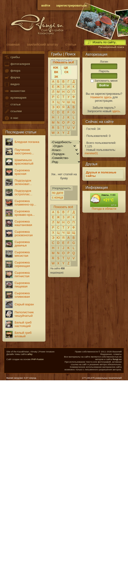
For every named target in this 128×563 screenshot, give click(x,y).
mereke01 (91, 153)
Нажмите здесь (101, 97)
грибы (12, 57)
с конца (57, 197)
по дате (57, 193)
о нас (11, 118)
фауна (12, 78)
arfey (30, 354)
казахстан (14, 91)
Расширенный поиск (111, 47)
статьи (12, 105)
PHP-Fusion (37, 359)
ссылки (13, 111)
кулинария (15, 98)
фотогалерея (17, 64)
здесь (116, 111)
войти (45, 5)
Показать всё (63, 207)
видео (12, 84)
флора (12, 71)
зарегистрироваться (71, 5)
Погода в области (104, 208)
